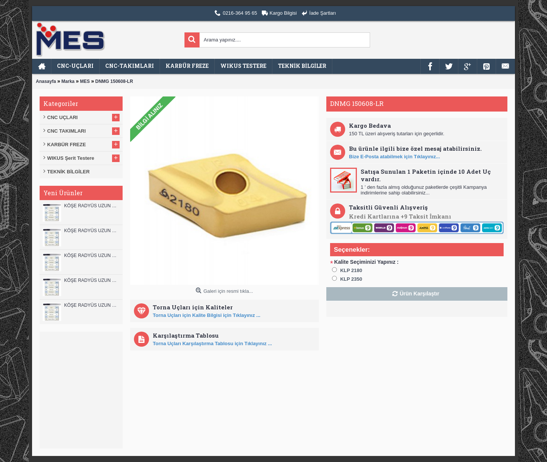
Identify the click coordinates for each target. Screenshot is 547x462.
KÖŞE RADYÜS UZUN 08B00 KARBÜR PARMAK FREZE (91, 305)
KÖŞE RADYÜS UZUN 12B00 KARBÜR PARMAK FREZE (91, 205)
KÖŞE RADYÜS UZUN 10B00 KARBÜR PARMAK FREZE (91, 255)
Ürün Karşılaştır (419, 294)
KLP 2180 (351, 270)
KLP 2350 (351, 279)
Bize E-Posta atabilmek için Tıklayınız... (394, 156)
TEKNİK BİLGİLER (68, 171)
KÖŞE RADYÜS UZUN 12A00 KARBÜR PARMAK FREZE (91, 230)
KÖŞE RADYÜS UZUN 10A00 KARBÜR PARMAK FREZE (91, 280)
